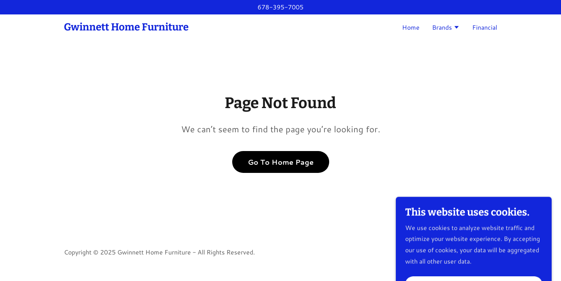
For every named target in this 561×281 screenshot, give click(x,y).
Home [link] (411, 27)
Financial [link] (484, 27)
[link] (126, 27)
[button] (446, 28)
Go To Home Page (281, 162)
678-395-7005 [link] (280, 6)
